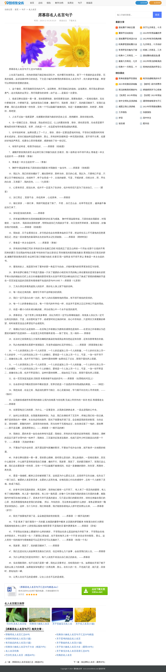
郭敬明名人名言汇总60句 (18, 634)
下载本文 (72, 21)
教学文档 (59, 3)
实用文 (71, 3)
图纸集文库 (78, 669)
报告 (49, 3)
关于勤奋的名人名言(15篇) (69, 643)
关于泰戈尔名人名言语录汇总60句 (72, 651)
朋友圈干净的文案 (127, 27)
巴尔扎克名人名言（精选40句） (21, 655)
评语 (121, 118)
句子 (80, 3)
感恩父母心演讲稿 (127, 106)
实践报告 (147, 112)
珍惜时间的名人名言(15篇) (18, 638)
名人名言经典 (12, 651)
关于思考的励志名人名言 (68, 638)
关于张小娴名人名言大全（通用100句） (75, 647)
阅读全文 (63, 21)
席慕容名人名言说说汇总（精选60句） (28, 662)
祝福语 (89, 3)
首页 (32, 3)
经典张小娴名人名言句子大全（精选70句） (26, 647)
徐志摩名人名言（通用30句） (93, 662)
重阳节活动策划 (126, 33)
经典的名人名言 (64, 655)
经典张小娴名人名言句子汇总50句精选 (75, 634)
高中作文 (147, 118)
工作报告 (123, 112)
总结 (40, 3)
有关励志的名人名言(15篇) (18, 643)
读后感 (122, 123)
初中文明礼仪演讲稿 (128, 101)
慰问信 (146, 123)
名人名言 (32, 10)
